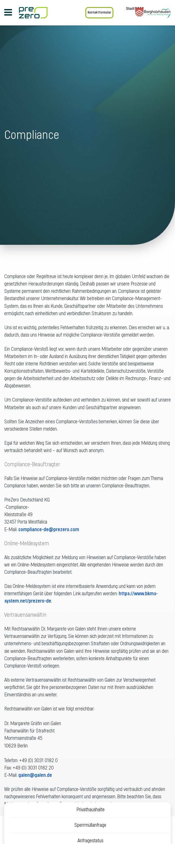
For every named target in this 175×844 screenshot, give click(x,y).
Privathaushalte (90, 809)
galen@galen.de (35, 775)
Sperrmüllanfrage (90, 825)
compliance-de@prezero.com (48, 529)
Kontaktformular (99, 12)
